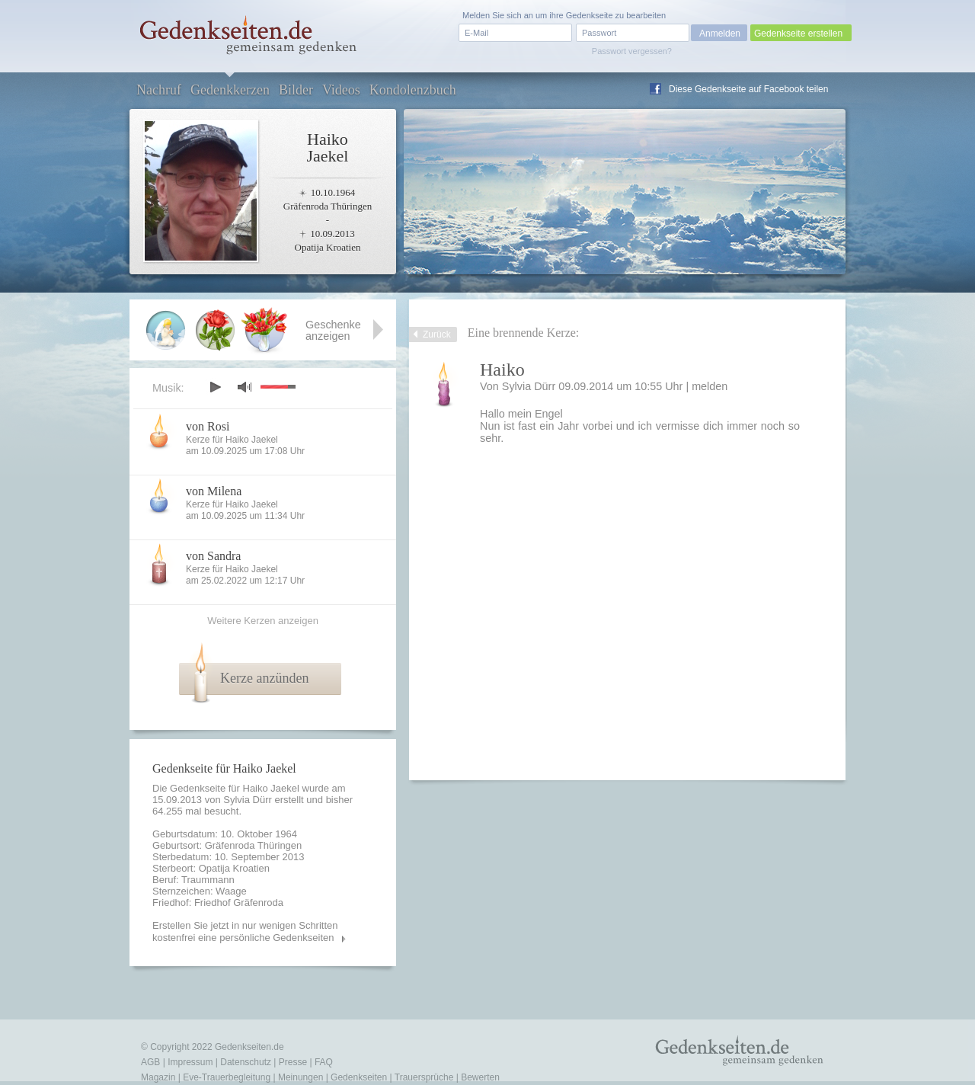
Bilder (296, 90)
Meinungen (300, 1077)
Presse (293, 1062)
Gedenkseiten (359, 1077)
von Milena (213, 491)
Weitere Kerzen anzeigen (262, 620)
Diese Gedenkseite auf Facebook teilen (748, 89)
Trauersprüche (424, 1077)
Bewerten (480, 1077)
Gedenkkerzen (230, 90)
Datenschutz (245, 1062)
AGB (150, 1062)
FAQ (324, 1062)
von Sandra (213, 555)
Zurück (437, 334)
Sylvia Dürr (247, 799)
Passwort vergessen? (632, 51)
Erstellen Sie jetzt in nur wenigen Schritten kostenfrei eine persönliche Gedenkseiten (245, 931)
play (215, 387)
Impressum (190, 1062)
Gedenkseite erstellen (798, 33)
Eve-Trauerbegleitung (226, 1077)
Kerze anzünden (264, 678)
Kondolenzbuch (412, 90)
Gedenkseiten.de (249, 1047)
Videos (341, 90)
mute (244, 386)
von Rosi (207, 426)
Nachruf (158, 90)
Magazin (158, 1077)
